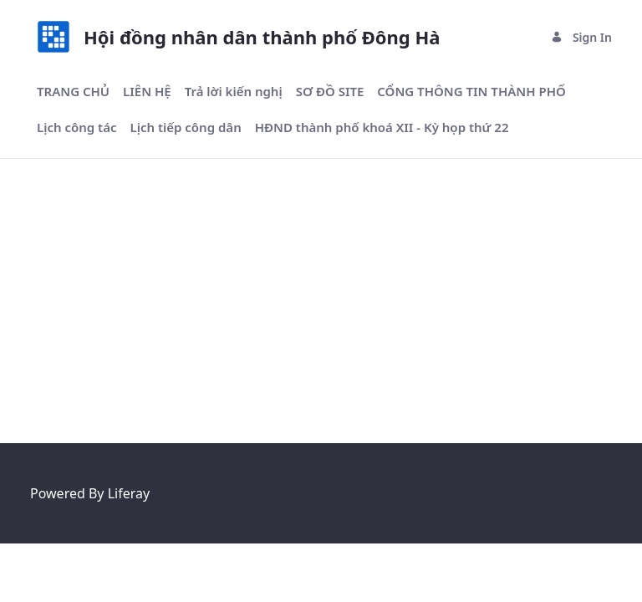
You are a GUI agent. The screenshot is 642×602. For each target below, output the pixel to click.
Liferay (129, 493)
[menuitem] (73, 92)
